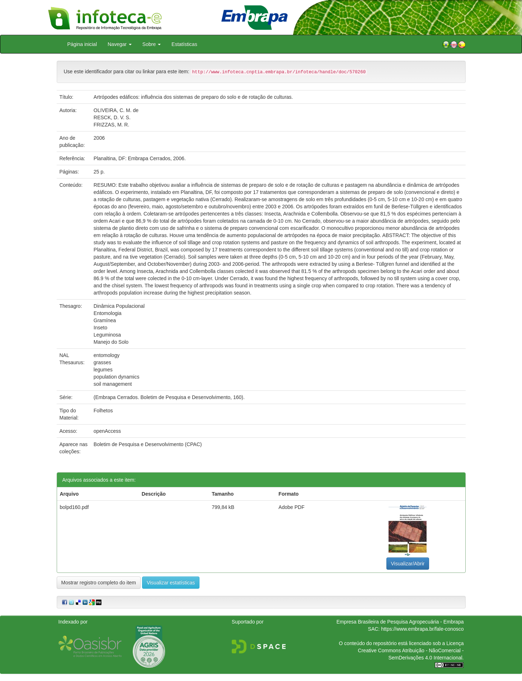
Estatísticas (184, 44)
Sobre (151, 44)
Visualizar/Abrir (408, 563)
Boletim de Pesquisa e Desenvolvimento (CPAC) (148, 444)
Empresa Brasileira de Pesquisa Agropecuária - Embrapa (400, 622)
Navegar (120, 44)
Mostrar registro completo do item (98, 582)
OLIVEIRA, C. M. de (116, 110)
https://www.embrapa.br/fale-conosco (422, 629)
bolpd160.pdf (74, 507)
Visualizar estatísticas (171, 582)
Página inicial (82, 44)
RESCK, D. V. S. (112, 117)
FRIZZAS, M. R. (112, 125)
